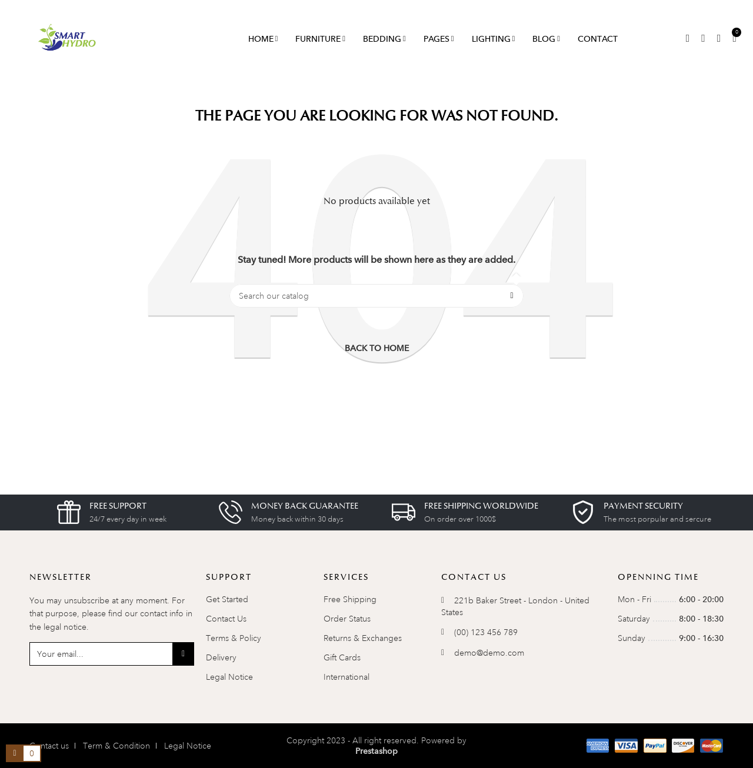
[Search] (376, 296)
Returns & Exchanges (363, 638)
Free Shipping (350, 599)
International (346, 677)
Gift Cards (342, 657)
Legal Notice (229, 677)
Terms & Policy (233, 638)
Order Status (347, 618)
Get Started (227, 599)
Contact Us (226, 618)
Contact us (49, 745)
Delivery (221, 657)
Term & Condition (116, 745)
